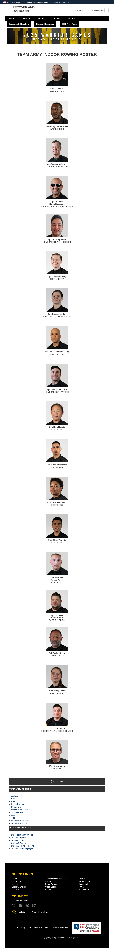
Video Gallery (51, 887)
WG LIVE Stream (18, 840)
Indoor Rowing (17, 804)
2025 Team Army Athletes (22, 835)
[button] (60, 2)
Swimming (15, 815)
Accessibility (84, 884)
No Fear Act (84, 890)
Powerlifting (16, 807)
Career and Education (19, 24)
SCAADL (72, 18)
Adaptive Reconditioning (55, 879)
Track (13, 818)
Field (13, 801)
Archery (14, 796)
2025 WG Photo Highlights (22, 846)
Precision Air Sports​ (19, 810)
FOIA (81, 887)
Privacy (82, 879)
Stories (42, 18)
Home (11, 18)
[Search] (89, 10)
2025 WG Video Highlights (22, 848)
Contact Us (16, 881)
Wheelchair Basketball (20, 821)
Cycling (14, 799)
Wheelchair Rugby (19, 823)
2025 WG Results (18, 843)
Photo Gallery (51, 884)
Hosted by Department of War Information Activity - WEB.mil (42, 927)
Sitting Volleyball (18, 812)
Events (57, 18)
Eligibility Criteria (19, 887)
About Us (26, 18)
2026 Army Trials (69, 24)
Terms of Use (84, 881)
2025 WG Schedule (19, 838)
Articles (48, 881)
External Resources (45, 24)
